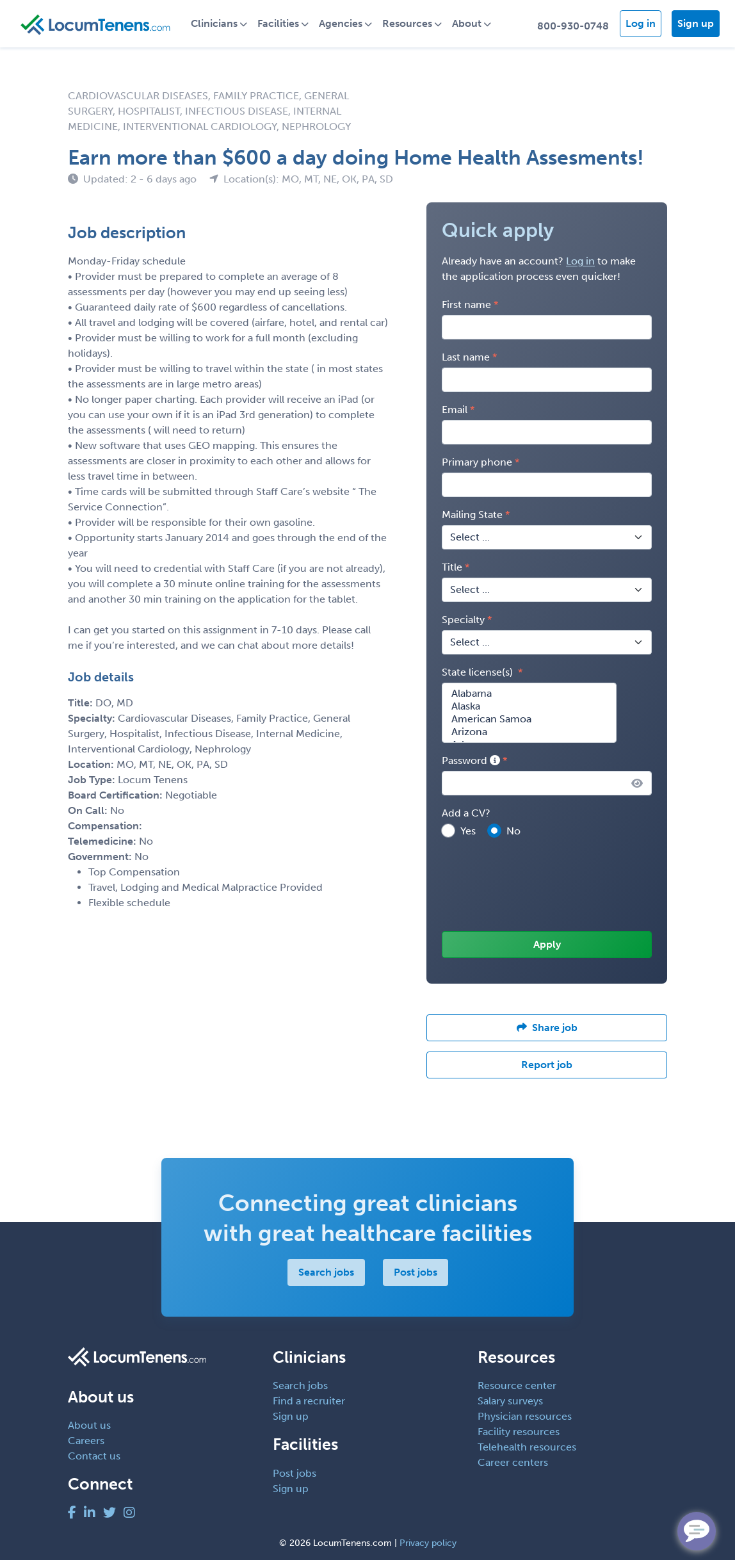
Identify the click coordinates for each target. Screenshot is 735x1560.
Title (452, 567)
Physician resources (525, 1416)
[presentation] (539, 886)
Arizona (529, 732)
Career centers (513, 1462)
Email (454, 409)
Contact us (94, 1456)
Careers (86, 1440)
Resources (407, 23)
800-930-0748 (573, 26)
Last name (466, 357)
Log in (641, 23)
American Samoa (529, 719)
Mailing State (472, 514)
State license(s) (478, 672)
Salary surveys (510, 1401)
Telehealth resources (527, 1447)
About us (89, 1425)
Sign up (695, 23)
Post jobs (415, 1272)
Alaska (529, 706)
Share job (547, 1027)
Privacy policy (428, 1543)
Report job (546, 1065)
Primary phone (477, 462)
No (513, 831)
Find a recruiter (309, 1401)
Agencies (340, 23)
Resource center (517, 1385)
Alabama (529, 693)
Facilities (278, 23)
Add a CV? (466, 813)
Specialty (463, 619)
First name (466, 304)
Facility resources (519, 1432)
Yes (468, 831)
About (466, 23)
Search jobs (325, 1272)
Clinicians (214, 23)
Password (471, 760)
